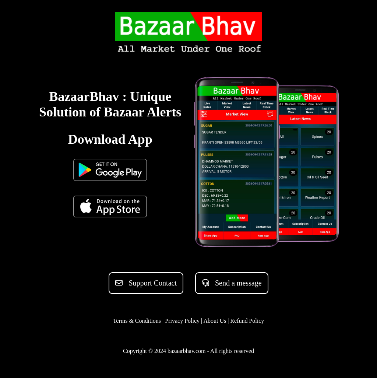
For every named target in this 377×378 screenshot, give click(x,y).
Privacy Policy (182, 321)
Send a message (232, 283)
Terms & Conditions (137, 321)
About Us (214, 321)
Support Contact (146, 283)
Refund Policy (247, 321)
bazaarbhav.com (186, 351)
